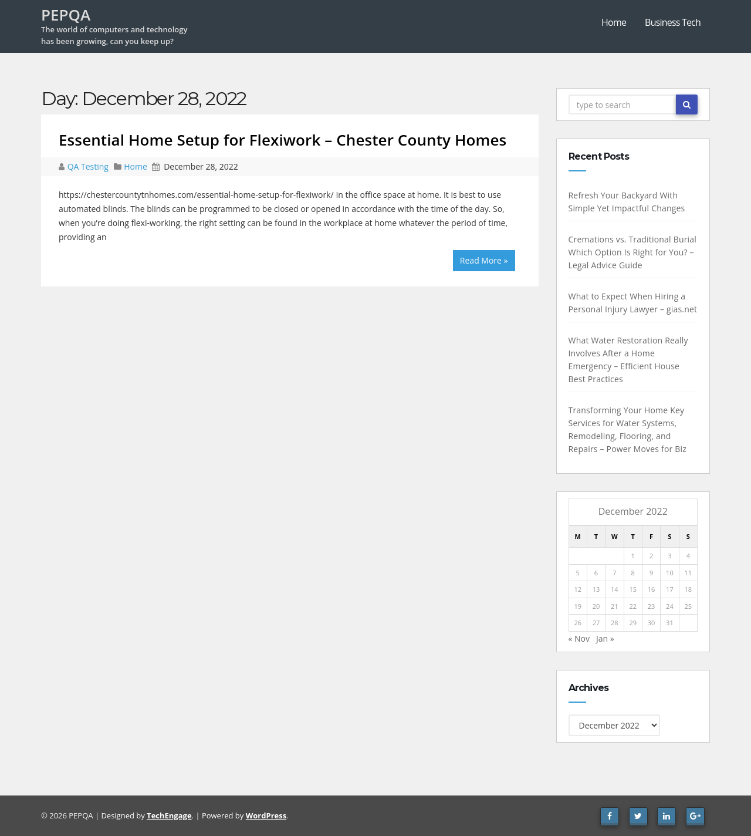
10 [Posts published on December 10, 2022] (670, 572)
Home (613, 22)
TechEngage (169, 815)
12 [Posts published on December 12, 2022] (577, 589)
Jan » (605, 638)
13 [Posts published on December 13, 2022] (596, 589)
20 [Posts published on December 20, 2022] (596, 606)
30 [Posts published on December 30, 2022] (651, 622)
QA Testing (89, 166)
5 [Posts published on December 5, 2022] (577, 572)
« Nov (579, 638)
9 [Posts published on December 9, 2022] (651, 572)
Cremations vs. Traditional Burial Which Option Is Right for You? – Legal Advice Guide (632, 252)
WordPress (266, 815)
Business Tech (673, 22)
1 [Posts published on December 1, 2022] (632, 555)
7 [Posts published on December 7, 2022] (614, 572)
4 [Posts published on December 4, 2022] (688, 555)
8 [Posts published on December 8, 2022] (632, 572)
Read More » (484, 260)
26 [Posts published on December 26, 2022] (577, 622)
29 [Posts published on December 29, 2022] (633, 622)
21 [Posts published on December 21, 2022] (614, 606)
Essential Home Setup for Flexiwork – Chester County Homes (282, 139)
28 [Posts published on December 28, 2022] (614, 622)
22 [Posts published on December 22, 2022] (633, 606)
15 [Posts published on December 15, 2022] (633, 589)
